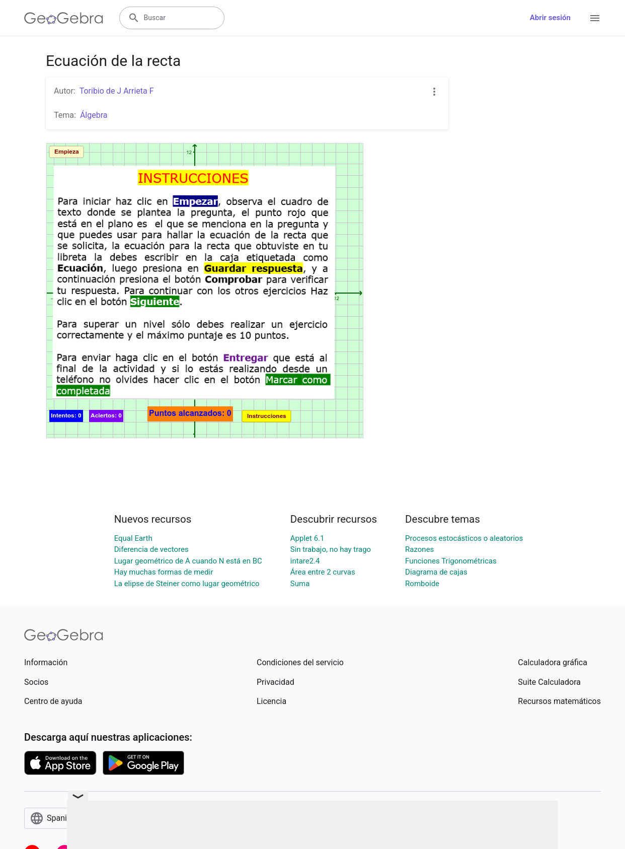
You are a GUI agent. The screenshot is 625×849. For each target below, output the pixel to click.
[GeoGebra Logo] (63, 18)
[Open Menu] (595, 18)
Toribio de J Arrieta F (117, 91)
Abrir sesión (550, 17)
